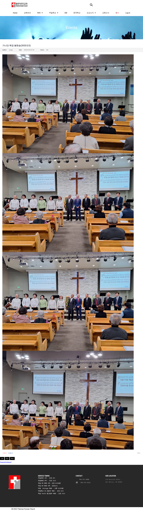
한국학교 (76, 13)
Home (15, 13)
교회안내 (27, 13)
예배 (40, 13)
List (2, 458)
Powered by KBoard (5, 462)
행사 (117, 13)
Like (4, 453)
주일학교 (53, 13)
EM (66, 13)
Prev (7, 458)
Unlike (10, 453)
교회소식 (105, 13)
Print (138, 453)
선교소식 (91, 13)
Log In (127, 13)
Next (12, 458)
